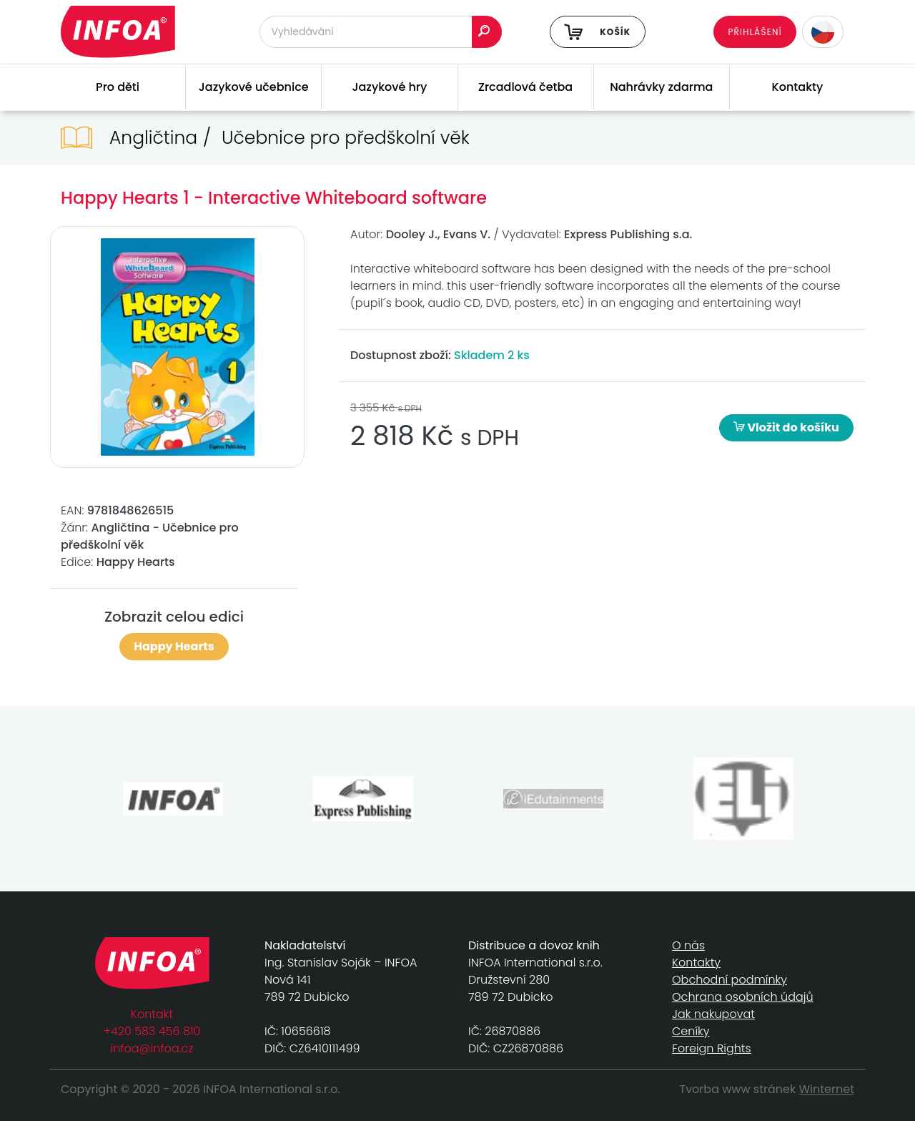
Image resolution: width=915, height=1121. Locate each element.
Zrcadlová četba (525, 87)
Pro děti (117, 87)
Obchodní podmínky (729, 979)
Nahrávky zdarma (661, 87)
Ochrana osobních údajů (742, 997)
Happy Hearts (174, 646)
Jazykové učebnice (254, 87)
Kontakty (798, 87)
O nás (688, 945)
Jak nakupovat (713, 1014)
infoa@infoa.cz (152, 1048)
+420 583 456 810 (152, 1031)
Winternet (827, 1089)
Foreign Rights (711, 1048)
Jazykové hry (389, 87)
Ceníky (690, 1031)
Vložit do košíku (786, 427)
